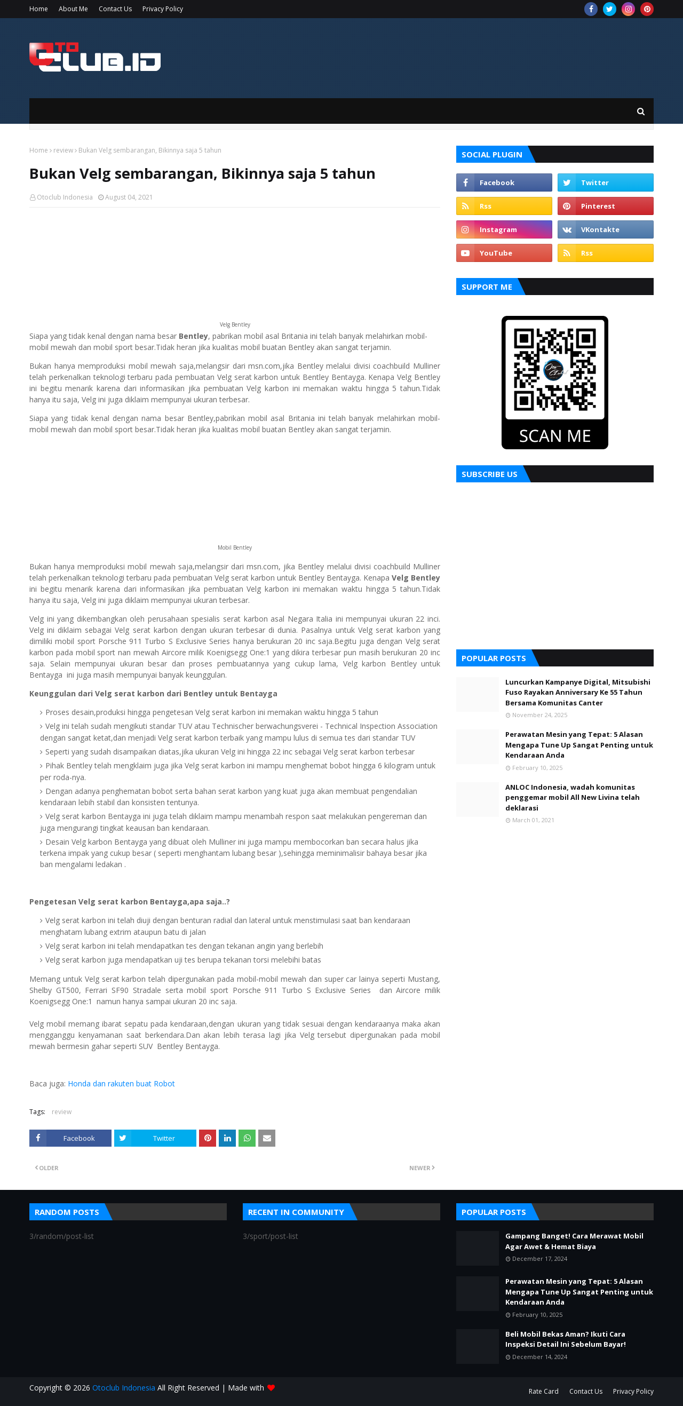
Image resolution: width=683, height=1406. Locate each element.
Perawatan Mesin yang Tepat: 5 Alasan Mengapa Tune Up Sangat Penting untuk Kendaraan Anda (579, 744)
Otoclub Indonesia (65, 197)
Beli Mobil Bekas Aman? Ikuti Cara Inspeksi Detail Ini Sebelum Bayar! (565, 1339)
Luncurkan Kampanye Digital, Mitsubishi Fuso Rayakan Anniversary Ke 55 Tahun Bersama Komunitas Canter (577, 692)
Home (38, 8)
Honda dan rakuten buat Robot (121, 1083)
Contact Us (115, 8)
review (63, 150)
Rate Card (544, 1391)
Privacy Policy (162, 8)
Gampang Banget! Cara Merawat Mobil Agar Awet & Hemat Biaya (574, 1241)
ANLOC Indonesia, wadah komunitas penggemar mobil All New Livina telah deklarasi (572, 797)
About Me (73, 8)
